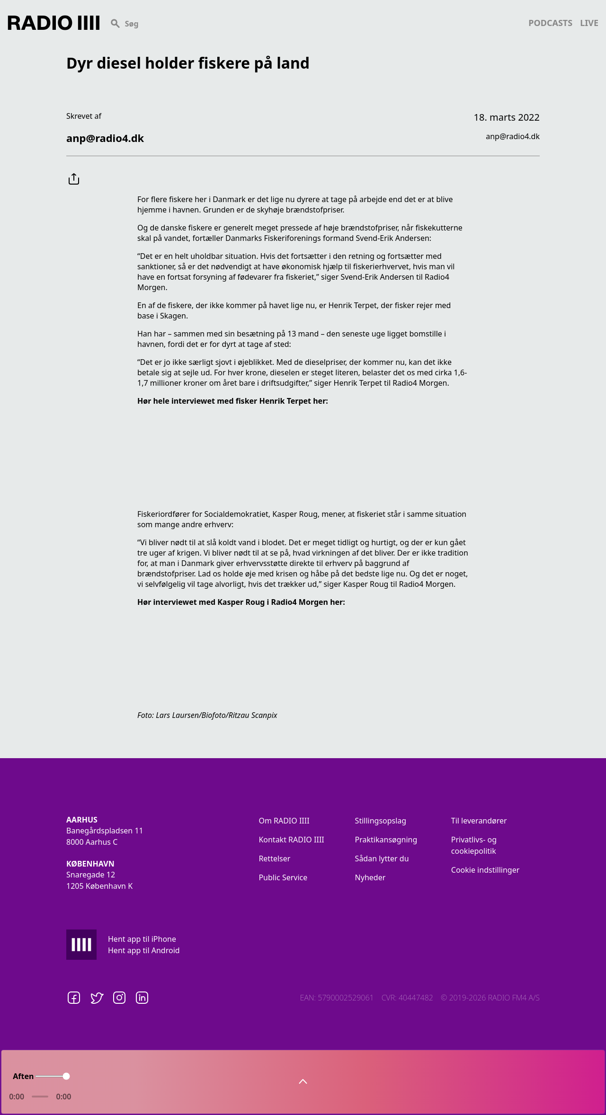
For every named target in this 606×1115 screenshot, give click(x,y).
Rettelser (274, 858)
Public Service (282, 877)
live (589, 22)
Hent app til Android (144, 950)
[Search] (314, 22)
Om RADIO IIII (283, 820)
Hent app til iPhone (142, 939)
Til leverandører (479, 820)
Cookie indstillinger (485, 870)
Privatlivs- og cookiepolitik (474, 845)
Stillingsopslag (381, 820)
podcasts (550, 22)
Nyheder (370, 877)
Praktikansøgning (386, 839)
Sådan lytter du (382, 858)
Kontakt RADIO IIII (291, 839)
